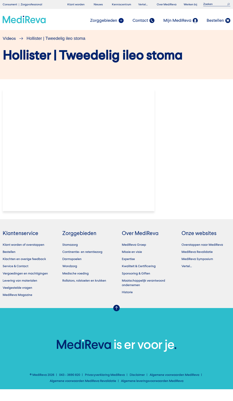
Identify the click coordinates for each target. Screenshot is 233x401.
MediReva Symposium (197, 271)
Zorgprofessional (31, 4)
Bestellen (9, 263)
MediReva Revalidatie (197, 263)
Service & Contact (15, 278)
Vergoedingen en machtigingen (25, 285)
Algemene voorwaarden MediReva (174, 386)
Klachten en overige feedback (24, 271)
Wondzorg (69, 278)
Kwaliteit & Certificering (139, 278)
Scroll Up (116, 320)
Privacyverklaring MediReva (105, 386)
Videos (9, 39)
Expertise (128, 271)
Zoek (228, 4)
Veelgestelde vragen (17, 299)
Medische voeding (75, 285)
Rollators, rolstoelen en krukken (84, 292)
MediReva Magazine (17, 306)
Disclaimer (137, 386)
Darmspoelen (72, 271)
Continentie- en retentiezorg (82, 263)
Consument (10, 4)
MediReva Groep (134, 256)
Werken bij (190, 4)
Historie (127, 304)
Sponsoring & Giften (136, 285)
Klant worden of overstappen (23, 256)
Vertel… (143, 4)
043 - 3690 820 (69, 386)
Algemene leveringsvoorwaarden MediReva (152, 392)
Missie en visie (132, 263)
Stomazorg (70, 256)
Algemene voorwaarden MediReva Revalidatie (83, 392)
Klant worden (76, 4)
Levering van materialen (20, 292)
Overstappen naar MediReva (202, 256)
